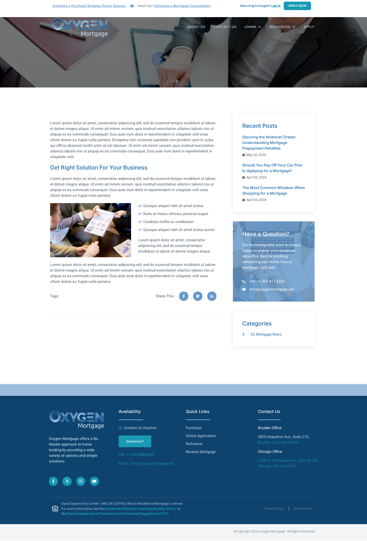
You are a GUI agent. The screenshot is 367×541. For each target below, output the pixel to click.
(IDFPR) (118, 514)
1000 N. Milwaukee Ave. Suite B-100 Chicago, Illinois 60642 (287, 464)
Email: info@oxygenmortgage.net (147, 464)
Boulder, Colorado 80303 (278, 443)
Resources (282, 27)
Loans (252, 27)
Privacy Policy (274, 509)
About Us (194, 27)
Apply (309, 27)
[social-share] (183, 296)
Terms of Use (303, 509)
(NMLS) (140, 509)
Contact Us (223, 27)
